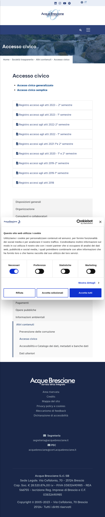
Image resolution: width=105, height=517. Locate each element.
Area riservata (51, 392)
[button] (55, 3)
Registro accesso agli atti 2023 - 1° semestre (45, 115)
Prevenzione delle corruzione (37, 332)
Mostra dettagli (86, 282)
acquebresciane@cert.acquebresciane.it (52, 450)
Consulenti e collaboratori (31, 216)
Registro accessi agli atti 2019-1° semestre (43, 173)
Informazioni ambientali (30, 317)
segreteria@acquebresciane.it (51, 440)
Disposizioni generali (28, 202)
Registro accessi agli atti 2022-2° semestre (44, 124)
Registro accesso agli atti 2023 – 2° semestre (45, 105)
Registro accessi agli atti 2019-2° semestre (44, 163)
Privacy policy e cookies (51, 406)
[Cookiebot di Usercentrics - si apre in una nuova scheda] (79, 221)
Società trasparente (22, 60)
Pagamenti (22, 303)
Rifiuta (19, 292)
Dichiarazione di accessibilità (51, 415)
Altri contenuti (43, 60)
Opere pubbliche (26, 310)
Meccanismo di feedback (51, 411)
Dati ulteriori (27, 353)
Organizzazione (25, 209)
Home (6, 60)
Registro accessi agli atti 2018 (36, 183)
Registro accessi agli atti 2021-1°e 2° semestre (46, 144)
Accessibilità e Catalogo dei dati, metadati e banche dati (54, 346)
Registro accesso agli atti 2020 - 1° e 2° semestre (48, 153)
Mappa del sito (51, 401)
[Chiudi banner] (100, 222)
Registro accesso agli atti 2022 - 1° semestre (45, 134)
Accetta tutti (85, 292)
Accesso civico (28, 339)
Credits (51, 397)
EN (86, 6)
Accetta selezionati (52, 292)
